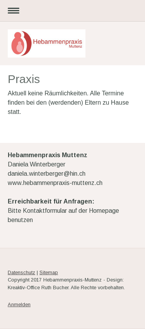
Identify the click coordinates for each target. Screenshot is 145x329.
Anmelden (19, 304)
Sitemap (48, 272)
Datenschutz (21, 272)
